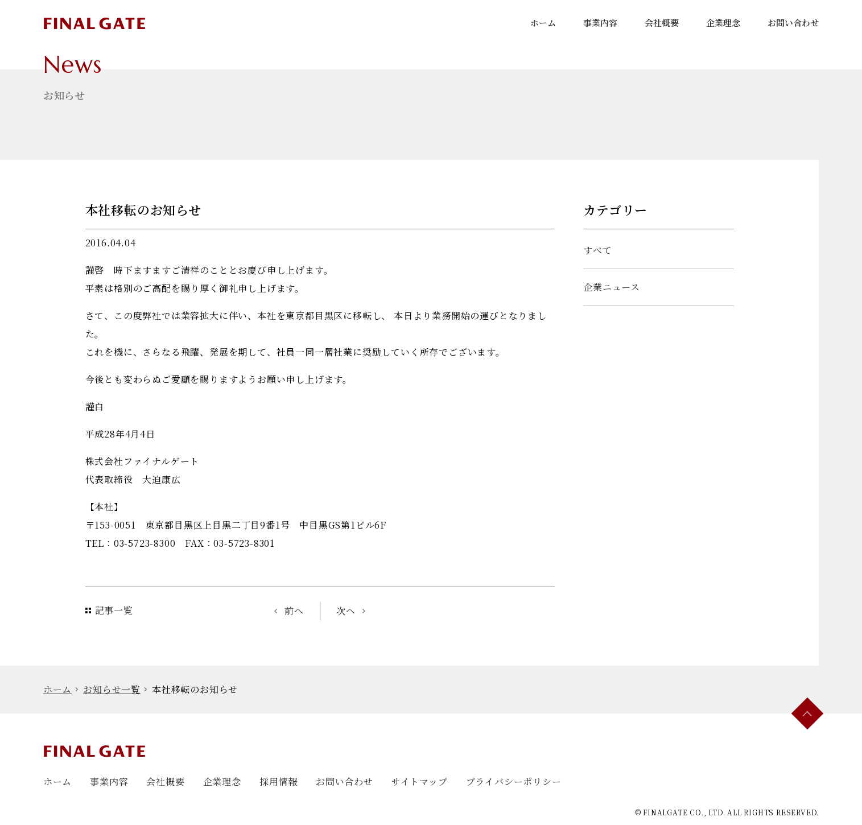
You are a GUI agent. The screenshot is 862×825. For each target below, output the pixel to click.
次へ (346, 610)
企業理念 (723, 22)
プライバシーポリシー (514, 781)
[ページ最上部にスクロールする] (807, 714)
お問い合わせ (793, 22)
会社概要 (662, 22)
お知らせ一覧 (112, 689)
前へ (294, 610)
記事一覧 (114, 610)
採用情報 (278, 781)
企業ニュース (611, 287)
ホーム (543, 22)
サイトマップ (419, 781)
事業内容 (600, 22)
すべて (597, 250)
